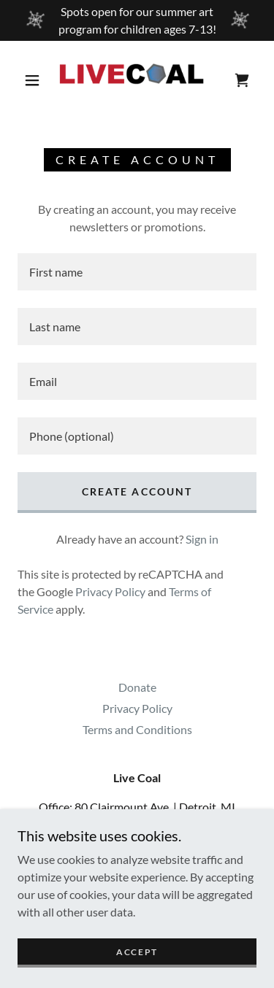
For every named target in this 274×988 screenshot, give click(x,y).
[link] (139, 80)
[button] (32, 80)
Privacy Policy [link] (110, 591)
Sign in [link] (202, 539)
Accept (137, 951)
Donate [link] (137, 687)
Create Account (136, 491)
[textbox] (137, 271)
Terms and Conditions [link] (137, 729)
